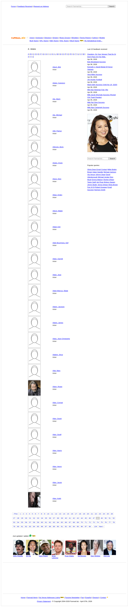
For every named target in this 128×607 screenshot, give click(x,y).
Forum (13, 6)
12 (56, 514)
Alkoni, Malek (58, 211)
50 (106, 518)
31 (30, 518)
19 (84, 514)
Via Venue (91, 175)
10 (48, 514)
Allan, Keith (57, 498)
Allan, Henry (57, 466)
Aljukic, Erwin (58, 163)
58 (34, 522)
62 (50, 522)
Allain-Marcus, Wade (60, 291)
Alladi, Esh (57, 227)
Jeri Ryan (100, 182)
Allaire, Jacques (59, 307)
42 (74, 518)
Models (102, 38)
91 (62, 526)
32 (34, 518)
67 (70, 522)
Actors (32, 38)
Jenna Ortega (103, 185)
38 (58, 518)
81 (22, 526)
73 (94, 522)
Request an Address (41, 6)
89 (54, 526)
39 (62, 518)
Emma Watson (97, 180)
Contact (103, 598)
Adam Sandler (98, 172)
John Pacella (19, 555)
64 (58, 522)
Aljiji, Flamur (57, 131)
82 (26, 526)
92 (66, 526)
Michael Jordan (103, 177)
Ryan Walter (71, 555)
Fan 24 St (91, 187)
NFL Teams (44, 41)
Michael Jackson (110, 172)
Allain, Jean (57, 275)
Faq (82, 598)
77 (110, 522)
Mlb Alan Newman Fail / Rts (97, 90)
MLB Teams (34, 41)
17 (76, 514)
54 (18, 522)
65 (62, 522)
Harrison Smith (99, 190)
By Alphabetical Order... (93, 41)
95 (78, 526)
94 (74, 526)
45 (86, 518)
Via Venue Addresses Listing (49, 598)
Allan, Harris (57, 451)
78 (114, 522)
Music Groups (65, 38)
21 (92, 514)
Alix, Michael (57, 115)
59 (38, 522)
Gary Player (45, 555)
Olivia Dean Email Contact (97, 169)
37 (54, 518)
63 (54, 522)
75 (102, 522)
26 (112, 514)
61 (46, 522)
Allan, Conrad (58, 403)
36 (50, 518)
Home (23, 598)
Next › (101, 526)
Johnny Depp (100, 175)
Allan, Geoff (57, 435)
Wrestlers (75, 38)
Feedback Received (24, 6)
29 (22, 518)
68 (74, 522)
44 (82, 518)
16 (72, 514)
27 (14, 518)
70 (82, 522)
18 (80, 514)
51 (110, 518)
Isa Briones (84, 555)
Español (88, 598)
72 (90, 522)
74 (98, 522)
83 (30, 526)
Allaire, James (58, 323)
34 (42, 518)
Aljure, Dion (57, 179)
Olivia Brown (113, 185)
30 (26, 518)
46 (90, 518)
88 (50, 526)
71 (86, 522)
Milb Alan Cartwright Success (98, 107)
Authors (95, 38)
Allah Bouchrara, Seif (60, 243)
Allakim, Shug (58, 355)
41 (70, 518)
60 (42, 522)
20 (88, 514)
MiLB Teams (74, 41)
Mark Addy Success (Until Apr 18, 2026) (102, 85)
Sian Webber (97, 555)
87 (46, 526)
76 (106, 522)
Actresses (39, 38)
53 (14, 522)
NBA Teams (54, 41)
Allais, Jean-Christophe (61, 339)
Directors (47, 38)
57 (30, 522)
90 (58, 526)
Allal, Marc (56, 371)
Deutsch (96, 598)
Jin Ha (32, 555)
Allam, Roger (57, 387)
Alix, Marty (56, 99)
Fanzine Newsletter (72, 598)
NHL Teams (64, 41)
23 (100, 514)
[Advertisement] (64, 22)
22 (96, 514)
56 (26, 522)
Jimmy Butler (92, 185)
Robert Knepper (101, 187)
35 (46, 518)
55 (22, 522)
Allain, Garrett (58, 259)
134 (95, 526)
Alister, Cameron (59, 83)
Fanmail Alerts (32, 598)
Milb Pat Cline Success (96, 102)
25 (108, 514)
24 (104, 514)
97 (86, 526)
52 (114, 518)
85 (38, 526)
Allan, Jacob (57, 482)
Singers (55, 38)
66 (66, 522)
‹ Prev (15, 514)
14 (64, 514)
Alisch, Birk (57, 67)
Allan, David (57, 419)
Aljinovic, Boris (58, 147)
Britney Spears (109, 182)
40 (66, 518)
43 (78, 518)
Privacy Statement (44, 601)
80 (18, 526)
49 (102, 518)
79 (14, 526)
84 (34, 526)
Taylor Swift (91, 182)
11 (52, 514)
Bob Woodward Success (96, 62)
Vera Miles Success (94, 74)
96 (82, 526)
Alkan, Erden (57, 195)
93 (70, 526)
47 (94, 518)
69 (78, 522)
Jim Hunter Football (94, 80)
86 (42, 526)
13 (60, 514)
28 (18, 518)
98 (90, 526)
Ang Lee (110, 555)
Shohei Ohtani (108, 180)
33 (38, 518)
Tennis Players (85, 38)
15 (68, 514)
